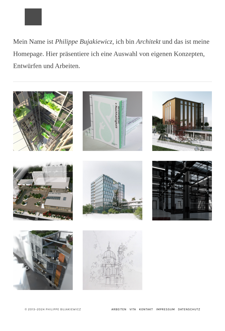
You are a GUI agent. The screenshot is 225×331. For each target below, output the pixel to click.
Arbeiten (118, 309)
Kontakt (146, 309)
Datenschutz (189, 309)
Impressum (165, 309)
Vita (132, 309)
